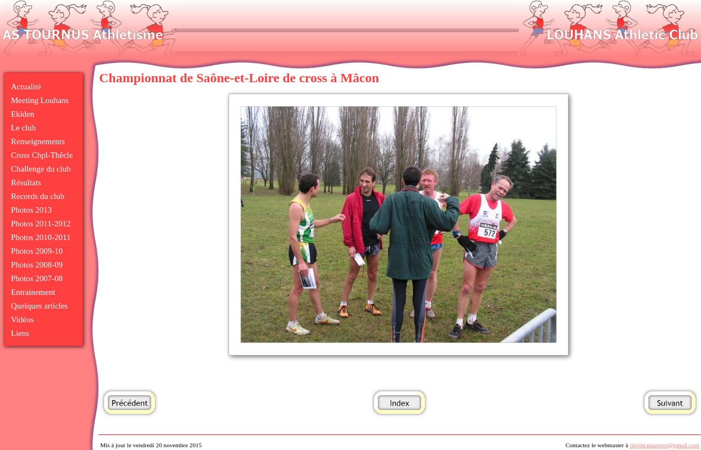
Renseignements (38, 141)
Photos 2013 (31, 210)
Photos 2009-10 (37, 251)
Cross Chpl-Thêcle (42, 155)
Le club (23, 127)
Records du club (37, 196)
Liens (20, 333)
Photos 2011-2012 (41, 223)
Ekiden (23, 114)
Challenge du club (41, 168)
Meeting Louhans (39, 100)
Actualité (26, 86)
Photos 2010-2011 (41, 237)
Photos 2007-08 (37, 278)
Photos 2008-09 (37, 264)
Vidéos (22, 319)
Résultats (26, 182)
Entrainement (33, 292)
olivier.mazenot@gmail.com (664, 445)
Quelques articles (39, 305)
